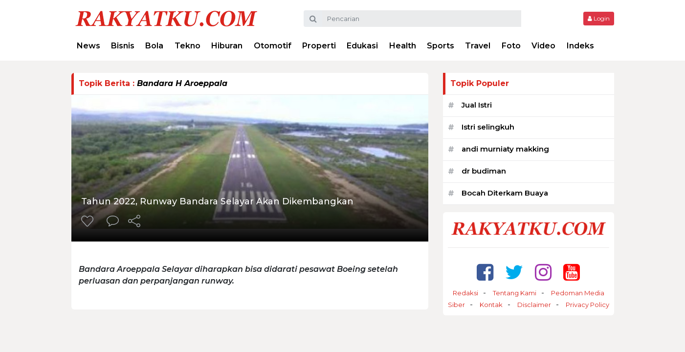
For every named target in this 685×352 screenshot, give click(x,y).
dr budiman (484, 171)
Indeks (580, 45)
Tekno (187, 45)
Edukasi (362, 45)
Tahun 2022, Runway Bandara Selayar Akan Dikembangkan (217, 201)
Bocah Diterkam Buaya (505, 193)
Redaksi (465, 293)
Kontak (491, 304)
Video (543, 45)
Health (402, 45)
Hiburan (227, 45)
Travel (477, 45)
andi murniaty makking (505, 149)
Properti (319, 45)
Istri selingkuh (488, 127)
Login (599, 18)
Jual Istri (477, 105)
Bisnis (122, 45)
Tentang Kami (514, 293)
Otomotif (272, 45)
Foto (511, 45)
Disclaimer (534, 304)
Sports (440, 45)
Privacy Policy (587, 304)
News (88, 45)
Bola (154, 45)
